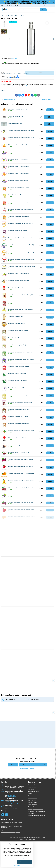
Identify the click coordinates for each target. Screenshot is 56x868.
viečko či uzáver (14, 85)
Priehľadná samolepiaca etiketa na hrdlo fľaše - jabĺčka (21, 137)
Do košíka (40, 68)
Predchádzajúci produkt (9, 99)
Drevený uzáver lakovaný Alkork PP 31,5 (17, 109)
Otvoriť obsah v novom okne (27, 768)
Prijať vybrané (17, 865)
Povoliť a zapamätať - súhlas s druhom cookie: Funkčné (33, 765)
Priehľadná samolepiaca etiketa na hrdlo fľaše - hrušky (21, 130)
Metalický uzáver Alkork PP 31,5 (15, 123)
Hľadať (43, 9)
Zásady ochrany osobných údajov (37, 837)
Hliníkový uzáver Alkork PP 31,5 (15, 116)
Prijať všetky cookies (24, 862)
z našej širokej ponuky (28, 85)
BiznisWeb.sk (32, 839)
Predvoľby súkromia (23, 837)
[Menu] (53, 9)
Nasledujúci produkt (47, 99)
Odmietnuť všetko (9, 862)
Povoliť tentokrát (13, 765)
